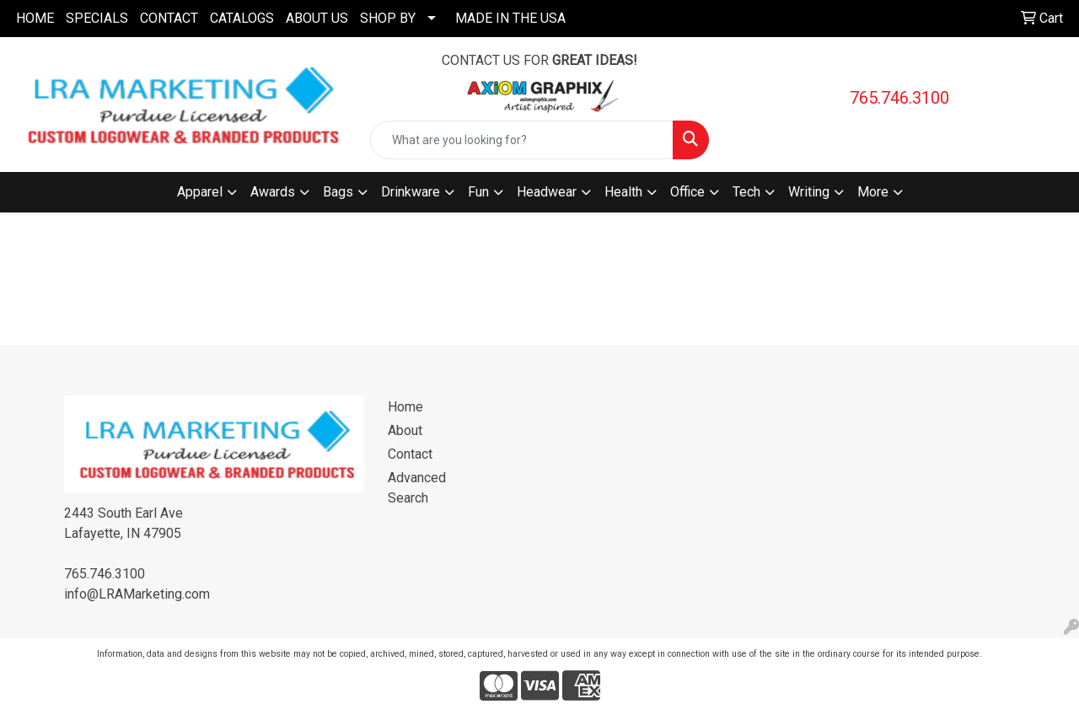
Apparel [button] (200, 192)
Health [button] (623, 192)
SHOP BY (388, 18)
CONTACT (169, 18)
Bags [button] (338, 192)
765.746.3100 (899, 98)
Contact (410, 454)
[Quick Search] (522, 140)
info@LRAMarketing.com (137, 594)
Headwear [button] (547, 192)
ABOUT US (317, 18)
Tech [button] (746, 192)
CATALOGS (242, 18)
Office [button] (687, 192)
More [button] (872, 192)
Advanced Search (417, 488)
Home (405, 407)
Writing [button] (808, 192)
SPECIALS (97, 18)
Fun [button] (478, 192)
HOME (35, 18)
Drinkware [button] (410, 192)
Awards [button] (272, 192)
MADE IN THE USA (510, 18)
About (405, 430)
